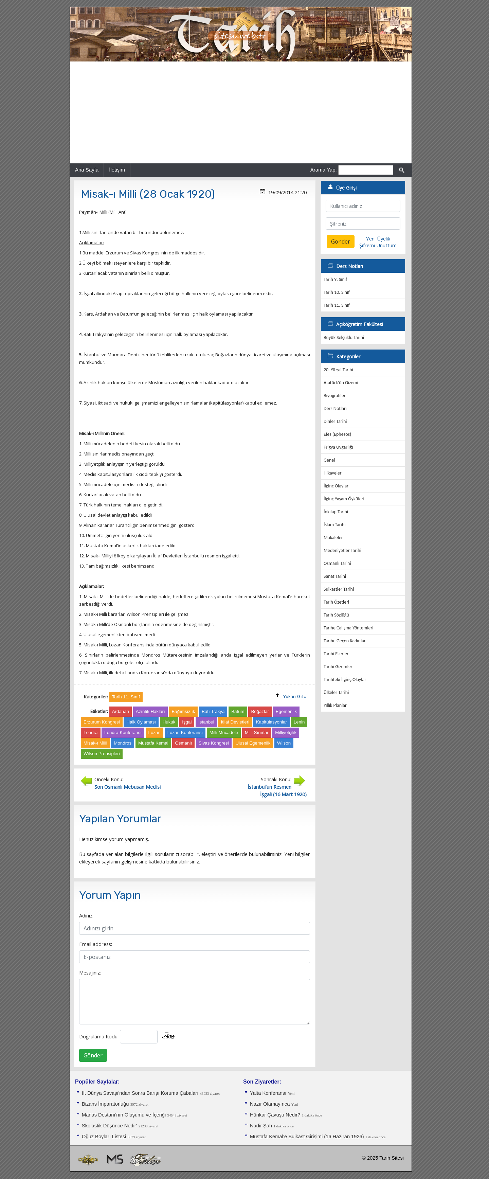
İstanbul (206, 722)
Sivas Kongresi (214, 743)
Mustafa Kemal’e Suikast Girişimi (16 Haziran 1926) (307, 1136)
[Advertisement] (241, 112)
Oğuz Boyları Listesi (104, 1136)
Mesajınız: (90, 972)
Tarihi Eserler (336, 654)
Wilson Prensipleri (102, 753)
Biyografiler (335, 395)
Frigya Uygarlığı (338, 447)
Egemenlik (286, 711)
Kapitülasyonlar (271, 722)
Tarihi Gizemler (338, 666)
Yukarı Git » (295, 696)
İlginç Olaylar (336, 486)
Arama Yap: (323, 170)
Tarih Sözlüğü (336, 615)
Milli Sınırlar (257, 732)
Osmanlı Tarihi (337, 563)
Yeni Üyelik (378, 238)
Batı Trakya (213, 711)
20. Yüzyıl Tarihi (338, 370)
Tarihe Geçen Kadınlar (345, 641)
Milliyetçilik (285, 732)
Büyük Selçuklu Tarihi (344, 337)
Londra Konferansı (123, 732)
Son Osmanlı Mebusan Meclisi (127, 786)
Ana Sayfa (86, 170)
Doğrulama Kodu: (99, 1036)
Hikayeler (333, 473)
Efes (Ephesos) (337, 434)
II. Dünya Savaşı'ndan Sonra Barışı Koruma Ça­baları (140, 1093)
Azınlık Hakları (150, 711)
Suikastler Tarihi (339, 589)
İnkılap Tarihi (336, 512)
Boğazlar (260, 711)
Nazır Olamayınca (270, 1104)
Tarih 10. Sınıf (336, 292)
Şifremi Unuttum (378, 245)
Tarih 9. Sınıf (335, 279)
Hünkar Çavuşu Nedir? (275, 1115)
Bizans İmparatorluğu (105, 1104)
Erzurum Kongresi (102, 722)
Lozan (154, 732)
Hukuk (169, 722)
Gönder (93, 1055)
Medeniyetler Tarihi (342, 550)
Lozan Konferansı (185, 732)
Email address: (95, 944)
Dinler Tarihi (335, 421)
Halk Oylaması (141, 722)
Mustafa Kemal (153, 743)
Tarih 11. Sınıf (336, 305)
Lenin (299, 722)
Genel (329, 460)
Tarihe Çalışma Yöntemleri (349, 628)
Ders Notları (335, 408)
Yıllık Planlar (335, 705)
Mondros (122, 743)
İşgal (187, 722)
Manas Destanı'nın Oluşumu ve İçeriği (124, 1115)
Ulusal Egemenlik (252, 743)
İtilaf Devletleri (235, 722)
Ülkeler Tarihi (336, 692)
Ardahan (120, 711)
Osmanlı (183, 743)
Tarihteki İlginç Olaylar (345, 679)
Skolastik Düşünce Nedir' (109, 1125)
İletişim (117, 170)
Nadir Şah (261, 1125)
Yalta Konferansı (268, 1093)
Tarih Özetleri (336, 602)
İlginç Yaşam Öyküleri (344, 499)
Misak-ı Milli (95, 743)
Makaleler (333, 537)
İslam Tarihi (334, 525)
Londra (91, 732)
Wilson (284, 743)
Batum (237, 711)
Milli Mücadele (224, 732)
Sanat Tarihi (335, 576)
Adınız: (86, 915)
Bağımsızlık (183, 711)
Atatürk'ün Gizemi (341, 383)
